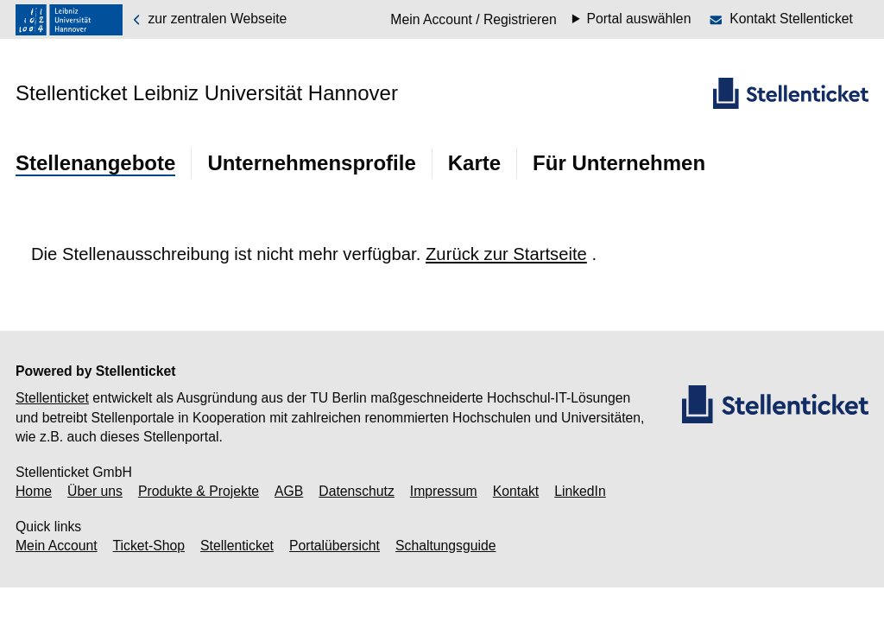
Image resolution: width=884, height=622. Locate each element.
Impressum (443, 491)
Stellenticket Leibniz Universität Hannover (207, 93)
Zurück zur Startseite (506, 253)
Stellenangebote (95, 163)
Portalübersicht (334, 545)
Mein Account (57, 545)
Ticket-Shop (149, 545)
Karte (474, 163)
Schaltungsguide (445, 545)
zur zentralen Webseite (208, 19)
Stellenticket (52, 397)
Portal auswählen (639, 19)
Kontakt (516, 491)
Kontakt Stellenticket (791, 18)
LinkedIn (580, 491)
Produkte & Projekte (198, 491)
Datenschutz (357, 491)
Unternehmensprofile (311, 163)
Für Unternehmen (619, 163)
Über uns (95, 491)
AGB (289, 491)
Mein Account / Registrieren (473, 19)
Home (34, 491)
